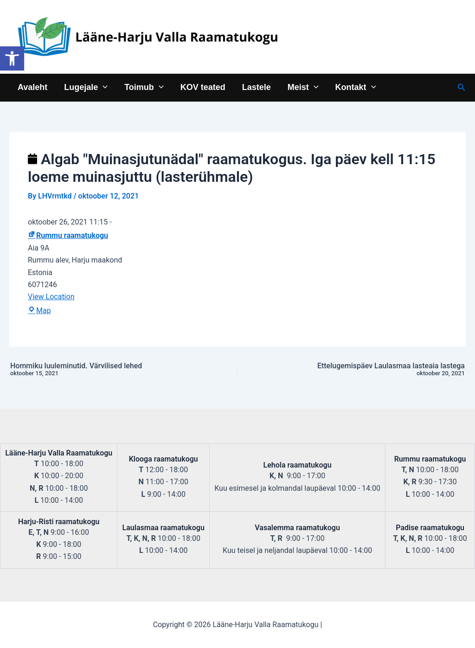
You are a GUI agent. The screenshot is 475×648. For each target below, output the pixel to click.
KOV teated (202, 87)
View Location (51, 296)
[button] (12, 58)
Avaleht (32, 87)
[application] (103, 87)
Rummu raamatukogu (68, 235)
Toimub (143, 87)
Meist (303, 87)
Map (39, 310)
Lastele (256, 87)
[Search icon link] (461, 87)
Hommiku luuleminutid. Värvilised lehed (97, 369)
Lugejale (86, 87)
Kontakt (355, 87)
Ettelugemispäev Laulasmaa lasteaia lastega (378, 369)
